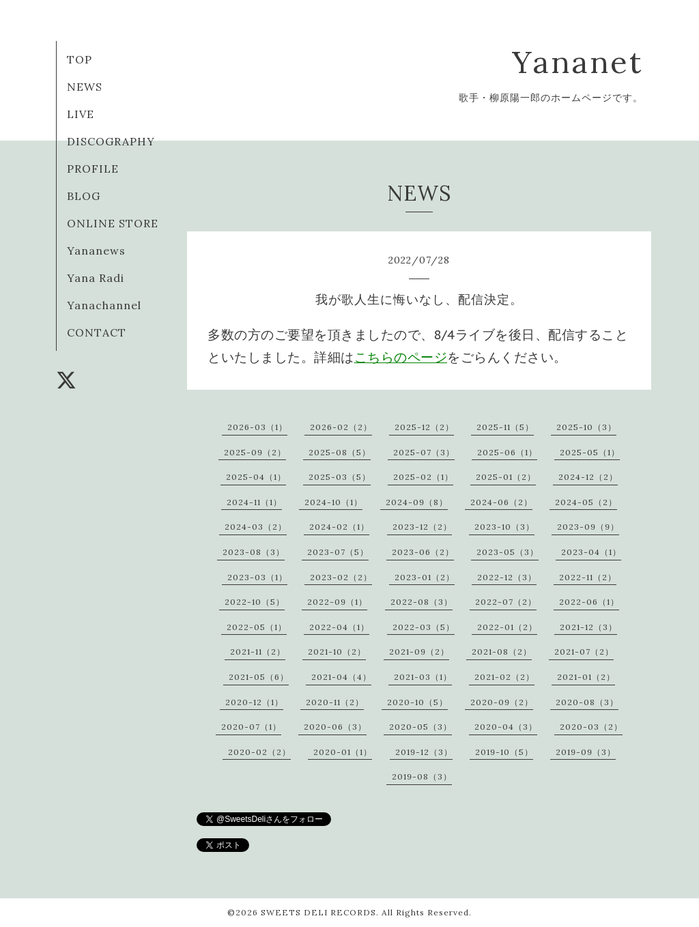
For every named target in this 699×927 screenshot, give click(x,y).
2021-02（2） (504, 677)
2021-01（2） (586, 677)
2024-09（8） (417, 502)
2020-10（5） (417, 702)
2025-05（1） (590, 452)
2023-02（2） (341, 577)
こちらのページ (401, 357)
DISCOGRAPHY (111, 141)
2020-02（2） (259, 752)
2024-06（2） (501, 502)
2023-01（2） (425, 577)
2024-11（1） (254, 502)
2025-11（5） (505, 427)
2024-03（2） (256, 527)
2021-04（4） (341, 677)
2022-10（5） (255, 602)
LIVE (80, 114)
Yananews (96, 250)
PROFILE (93, 168)
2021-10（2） (337, 651)
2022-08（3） (421, 602)
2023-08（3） (254, 552)
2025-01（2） (506, 477)
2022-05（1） (257, 627)
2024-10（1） (333, 502)
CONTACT (96, 332)
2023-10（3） (504, 527)
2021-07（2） (584, 651)
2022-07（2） (506, 602)
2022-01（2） (507, 627)
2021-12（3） (588, 627)
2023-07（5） (338, 552)
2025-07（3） (424, 452)
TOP (79, 59)
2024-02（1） (339, 527)
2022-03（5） (424, 627)
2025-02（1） (423, 477)
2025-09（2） (255, 452)
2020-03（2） (591, 727)
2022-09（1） (337, 602)
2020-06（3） (335, 727)
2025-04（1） (256, 477)
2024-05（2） (586, 502)
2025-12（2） (424, 427)
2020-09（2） (501, 702)
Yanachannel (104, 305)
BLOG (83, 196)
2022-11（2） (587, 577)
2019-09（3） (586, 752)
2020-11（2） (335, 702)
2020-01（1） (342, 752)
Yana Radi (95, 278)
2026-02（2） (341, 427)
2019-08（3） (422, 776)
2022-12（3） (507, 577)
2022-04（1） (339, 627)
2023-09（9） (588, 527)
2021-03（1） (423, 677)
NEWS (84, 87)
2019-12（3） (424, 752)
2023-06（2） (423, 552)
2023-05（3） (507, 552)
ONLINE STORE (112, 223)
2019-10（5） (504, 752)
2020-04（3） (505, 727)
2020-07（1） (251, 727)
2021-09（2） (419, 651)
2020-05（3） (420, 727)
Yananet (577, 61)
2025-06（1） (507, 452)
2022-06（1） (589, 602)
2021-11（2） (257, 651)
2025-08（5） (340, 452)
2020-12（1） (254, 702)
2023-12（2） (422, 527)
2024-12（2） (588, 477)
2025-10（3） (586, 427)
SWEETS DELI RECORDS (318, 912)
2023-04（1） (591, 552)
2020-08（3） (587, 702)
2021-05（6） (259, 677)
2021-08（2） (502, 651)
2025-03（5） (340, 477)
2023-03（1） (257, 577)
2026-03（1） (257, 427)
